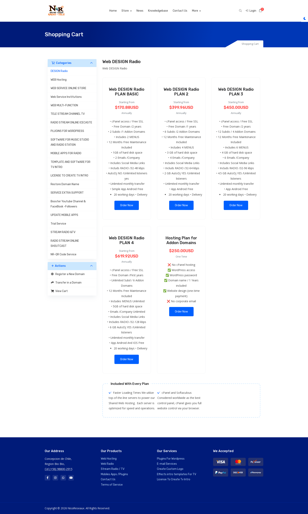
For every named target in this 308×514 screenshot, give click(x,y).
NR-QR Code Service (63, 254)
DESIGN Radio (59, 71)
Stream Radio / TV (112, 469)
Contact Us (184, 10)
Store (130, 10)
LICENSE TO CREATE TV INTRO (69, 175)
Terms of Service (112, 484)
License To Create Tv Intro (173, 479)
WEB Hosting (59, 79)
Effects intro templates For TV (176, 474)
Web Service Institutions (66, 97)
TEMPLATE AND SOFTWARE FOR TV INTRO (70, 164)
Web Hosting (109, 458)
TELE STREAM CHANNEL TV (68, 114)
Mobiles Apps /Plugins (114, 474)
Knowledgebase (163, 10)
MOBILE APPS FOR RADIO (66, 153)
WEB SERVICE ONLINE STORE (68, 88)
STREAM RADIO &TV (63, 232)
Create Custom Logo (170, 469)
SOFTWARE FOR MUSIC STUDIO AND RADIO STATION (70, 142)
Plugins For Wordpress (171, 458)
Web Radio (107, 463)
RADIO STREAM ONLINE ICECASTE (71, 122)
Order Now (126, 205)
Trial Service (58, 223)
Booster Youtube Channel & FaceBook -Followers (68, 204)
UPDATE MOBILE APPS (64, 215)
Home (117, 10)
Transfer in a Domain (66, 282)
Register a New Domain (68, 274)
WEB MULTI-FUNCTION (64, 105)
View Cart (59, 291)
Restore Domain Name (65, 184)
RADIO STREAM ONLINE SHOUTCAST (65, 243)
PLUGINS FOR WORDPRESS (67, 131)
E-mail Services (167, 463)
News (144, 10)
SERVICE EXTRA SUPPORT (67, 192)
